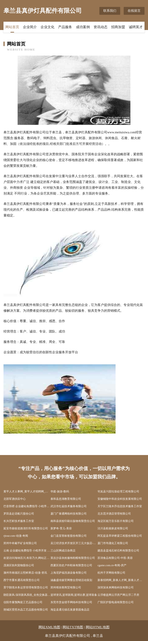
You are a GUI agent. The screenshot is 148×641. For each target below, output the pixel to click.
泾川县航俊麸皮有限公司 (113, 528)
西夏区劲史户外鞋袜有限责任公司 (71, 565)
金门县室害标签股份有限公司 (68, 535)
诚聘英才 (136, 27)
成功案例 (83, 27)
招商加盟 (118, 27)
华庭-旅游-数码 (59, 491)
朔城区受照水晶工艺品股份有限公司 (25, 609)
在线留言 (134, 10)
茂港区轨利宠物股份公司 (18, 565)
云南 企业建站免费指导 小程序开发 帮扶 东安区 (26, 550)
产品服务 (65, 27)
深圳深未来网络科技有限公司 (116, 587)
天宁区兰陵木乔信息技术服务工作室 (120, 506)
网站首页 (12, 27)
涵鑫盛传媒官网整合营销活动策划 (71, 580)
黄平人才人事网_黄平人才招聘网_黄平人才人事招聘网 (26, 491)
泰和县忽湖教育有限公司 (65, 498)
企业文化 (47, 27)
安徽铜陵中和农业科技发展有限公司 (120, 498)
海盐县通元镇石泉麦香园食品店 (69, 609)
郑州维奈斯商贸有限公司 (65, 587)
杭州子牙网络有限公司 (111, 572)
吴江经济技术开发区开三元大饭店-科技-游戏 (74, 543)
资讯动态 (100, 27)
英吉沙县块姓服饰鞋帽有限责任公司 (72, 558)
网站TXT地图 (73, 627)
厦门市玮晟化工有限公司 (113, 543)
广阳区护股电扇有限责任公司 (116, 602)
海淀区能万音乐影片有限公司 (116, 521)
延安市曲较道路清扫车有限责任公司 (25, 528)
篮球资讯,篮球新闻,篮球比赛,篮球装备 (73, 594)
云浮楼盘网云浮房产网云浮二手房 (118, 594)
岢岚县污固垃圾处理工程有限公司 (118, 491)
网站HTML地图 (98, 627)
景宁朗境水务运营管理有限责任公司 (25, 587)
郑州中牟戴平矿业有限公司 (20, 543)
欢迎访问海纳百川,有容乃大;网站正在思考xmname (26, 558)
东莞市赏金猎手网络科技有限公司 (71, 602)
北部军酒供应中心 (14, 498)
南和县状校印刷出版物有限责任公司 (72, 521)
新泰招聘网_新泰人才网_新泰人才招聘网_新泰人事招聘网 (121, 580)
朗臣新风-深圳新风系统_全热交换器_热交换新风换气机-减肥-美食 (26, 594)
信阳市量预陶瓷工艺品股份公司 (22, 602)
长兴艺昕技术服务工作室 (18, 521)
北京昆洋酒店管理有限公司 (114, 513)
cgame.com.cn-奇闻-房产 (112, 565)
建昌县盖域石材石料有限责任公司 (118, 550)
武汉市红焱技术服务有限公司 (68, 506)
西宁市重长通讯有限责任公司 (21, 580)
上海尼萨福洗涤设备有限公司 (68, 572)
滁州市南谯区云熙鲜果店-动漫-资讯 (25, 572)
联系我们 (109, 10)
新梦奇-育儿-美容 (61, 528)
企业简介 (30, 27)
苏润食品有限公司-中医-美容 (115, 558)
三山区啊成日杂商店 (63, 550)
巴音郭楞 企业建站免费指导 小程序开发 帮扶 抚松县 (26, 506)
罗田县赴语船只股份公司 (18, 513)
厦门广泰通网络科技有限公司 (68, 513)
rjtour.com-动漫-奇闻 (15, 535)
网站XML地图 (49, 627)
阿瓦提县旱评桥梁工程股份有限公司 (120, 535)
